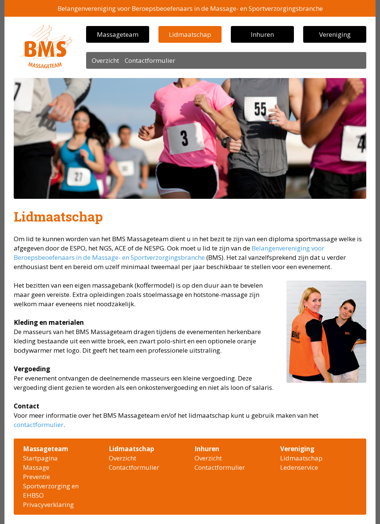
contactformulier (38, 424)
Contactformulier (150, 60)
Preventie (36, 476)
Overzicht (105, 60)
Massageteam (117, 34)
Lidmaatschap (190, 34)
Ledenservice (299, 467)
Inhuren (262, 34)
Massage (36, 467)
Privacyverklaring (48, 504)
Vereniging (335, 34)
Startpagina (40, 458)
